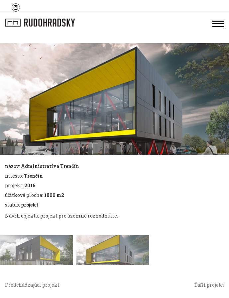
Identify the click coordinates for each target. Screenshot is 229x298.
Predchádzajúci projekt (32, 285)
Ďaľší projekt (209, 285)
